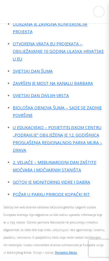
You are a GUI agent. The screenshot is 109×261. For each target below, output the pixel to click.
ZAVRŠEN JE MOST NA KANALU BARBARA (53, 83)
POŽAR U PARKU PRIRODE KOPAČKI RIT (51, 194)
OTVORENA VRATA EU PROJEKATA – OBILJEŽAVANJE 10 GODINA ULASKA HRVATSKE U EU (58, 51)
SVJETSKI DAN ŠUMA (33, 71)
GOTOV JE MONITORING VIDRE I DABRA (51, 182)
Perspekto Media (66, 253)
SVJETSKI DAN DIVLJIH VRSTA (41, 95)
